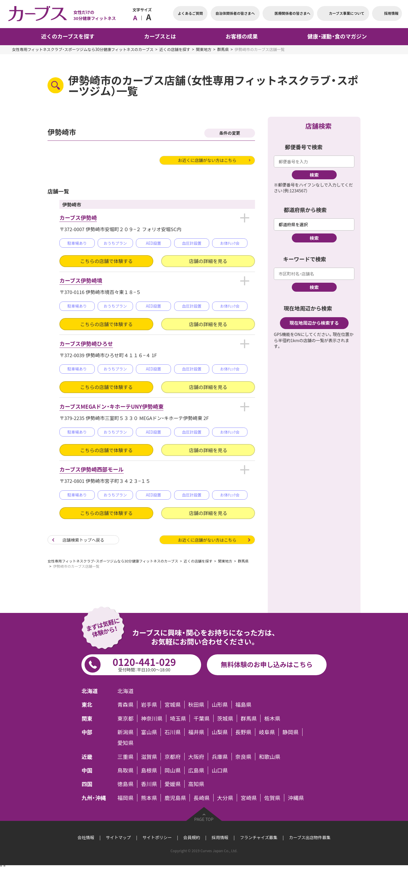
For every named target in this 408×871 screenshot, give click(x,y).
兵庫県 (220, 757)
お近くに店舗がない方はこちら (207, 160)
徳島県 (125, 784)
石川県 (173, 732)
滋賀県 (149, 757)
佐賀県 (272, 798)
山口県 (220, 770)
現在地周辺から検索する (314, 322)
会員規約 (191, 837)
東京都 (125, 718)
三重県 (125, 757)
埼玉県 (178, 718)
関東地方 (204, 49)
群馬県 (223, 49)
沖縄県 (296, 798)
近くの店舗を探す (174, 49)
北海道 (125, 691)
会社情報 (85, 837)
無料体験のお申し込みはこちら (267, 664)
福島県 (243, 705)
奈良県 (243, 757)
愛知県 (125, 743)
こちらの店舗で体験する (106, 261)
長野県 (243, 732)
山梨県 (220, 732)
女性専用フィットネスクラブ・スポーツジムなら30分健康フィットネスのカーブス (82, 49)
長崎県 (202, 798)
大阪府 (196, 757)
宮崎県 (249, 798)
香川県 (149, 784)
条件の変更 (229, 133)
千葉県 (202, 718)
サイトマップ (118, 837)
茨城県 (225, 718)
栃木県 (272, 718)
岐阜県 (267, 732)
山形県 (220, 705)
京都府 (173, 757)
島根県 (149, 770)
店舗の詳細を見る (208, 261)
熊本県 (149, 798)
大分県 (225, 798)
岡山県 (173, 770)
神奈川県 (151, 718)
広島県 (196, 770)
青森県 (125, 705)
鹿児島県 (175, 798)
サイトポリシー (157, 837)
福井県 (196, 732)
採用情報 (220, 837)
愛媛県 (173, 784)
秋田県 (196, 705)
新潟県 (125, 732)
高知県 (196, 784)
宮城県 (173, 705)
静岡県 (291, 732)
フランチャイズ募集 (258, 837)
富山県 (149, 732)
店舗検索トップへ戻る (83, 540)
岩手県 (149, 705)
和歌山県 (269, 757)
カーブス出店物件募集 (309, 837)
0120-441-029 (144, 664)
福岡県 (125, 798)
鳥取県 (125, 770)
